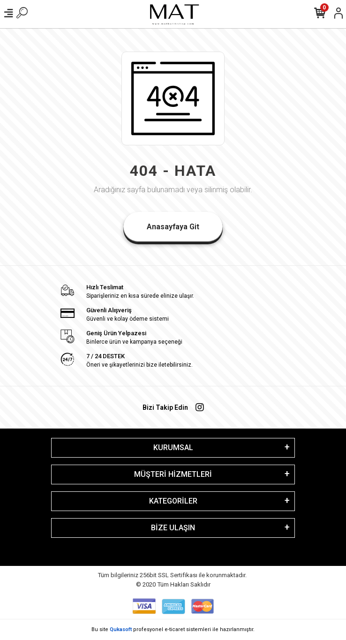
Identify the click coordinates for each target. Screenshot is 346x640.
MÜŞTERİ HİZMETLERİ (173, 474)
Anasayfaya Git (173, 226)
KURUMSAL (173, 447)
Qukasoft (121, 629)
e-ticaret (175, 629)
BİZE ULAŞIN (173, 527)
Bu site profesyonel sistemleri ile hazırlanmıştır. (173, 629)
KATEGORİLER (173, 501)
